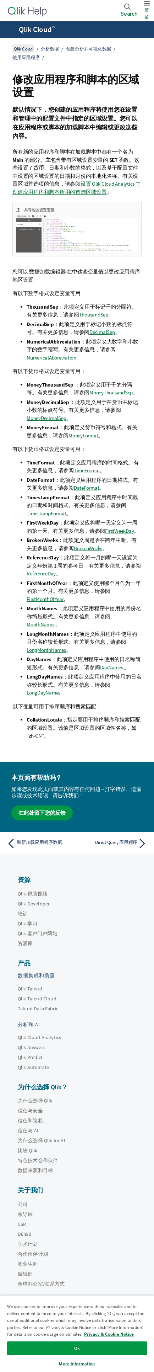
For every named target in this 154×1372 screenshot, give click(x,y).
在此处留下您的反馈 (42, 812)
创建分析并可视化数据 (88, 49)
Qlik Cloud (37, 29)
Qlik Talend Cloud (37, 998)
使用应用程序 (26, 57)
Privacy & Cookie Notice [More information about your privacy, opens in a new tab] (109, 1334)
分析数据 (50, 49)
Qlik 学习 (27, 923)
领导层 (25, 1214)
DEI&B (24, 1234)
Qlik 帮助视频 (32, 893)
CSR (22, 1224)
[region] (77, 1333)
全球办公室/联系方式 (41, 1284)
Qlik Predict (30, 1057)
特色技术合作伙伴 (38, 1160)
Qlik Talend (30, 988)
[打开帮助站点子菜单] (10, 30)
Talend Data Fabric (38, 1008)
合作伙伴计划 (33, 1254)
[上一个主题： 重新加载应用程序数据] (40, 843)
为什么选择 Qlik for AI (41, 1140)
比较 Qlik (27, 1150)
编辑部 (25, 1274)
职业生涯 (28, 1264)
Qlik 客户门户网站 (37, 933)
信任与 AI (28, 1130)
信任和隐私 (30, 1120)
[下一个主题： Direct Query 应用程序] (113, 843)
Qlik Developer (34, 903)
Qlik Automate (33, 1067)
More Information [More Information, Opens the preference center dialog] (77, 1364)
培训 (23, 913)
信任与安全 (30, 1110)
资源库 (25, 943)
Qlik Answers (31, 1047)
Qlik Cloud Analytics (39, 1037)
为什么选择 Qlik (35, 1100)
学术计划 (28, 1244)
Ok (77, 1348)
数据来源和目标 (35, 1170)
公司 (23, 1204)
